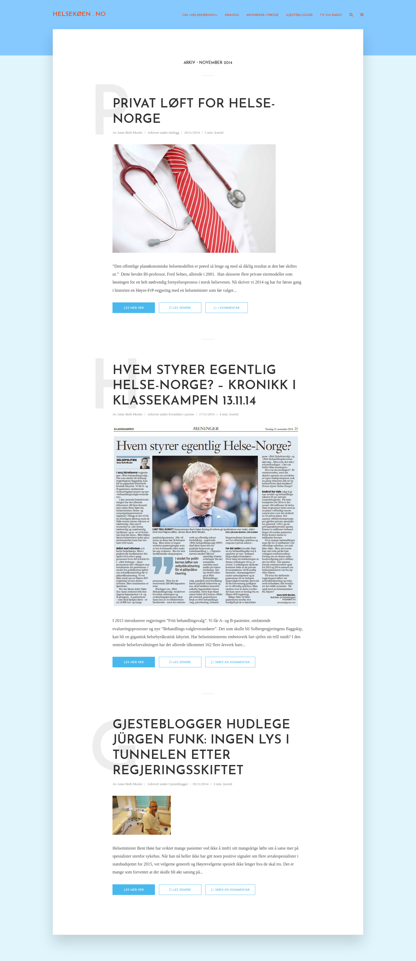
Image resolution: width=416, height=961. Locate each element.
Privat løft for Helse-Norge (193, 112)
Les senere (180, 308)
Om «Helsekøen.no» (200, 15)
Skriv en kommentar (230, 662)
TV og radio (331, 15)
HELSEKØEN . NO (79, 14)
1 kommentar (227, 308)
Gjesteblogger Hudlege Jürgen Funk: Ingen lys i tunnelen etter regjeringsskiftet (201, 748)
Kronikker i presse (262, 15)
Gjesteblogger (299, 15)
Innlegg (232, 15)
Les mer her (134, 308)
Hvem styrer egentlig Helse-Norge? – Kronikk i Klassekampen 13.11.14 (204, 386)
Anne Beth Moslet (129, 132)
